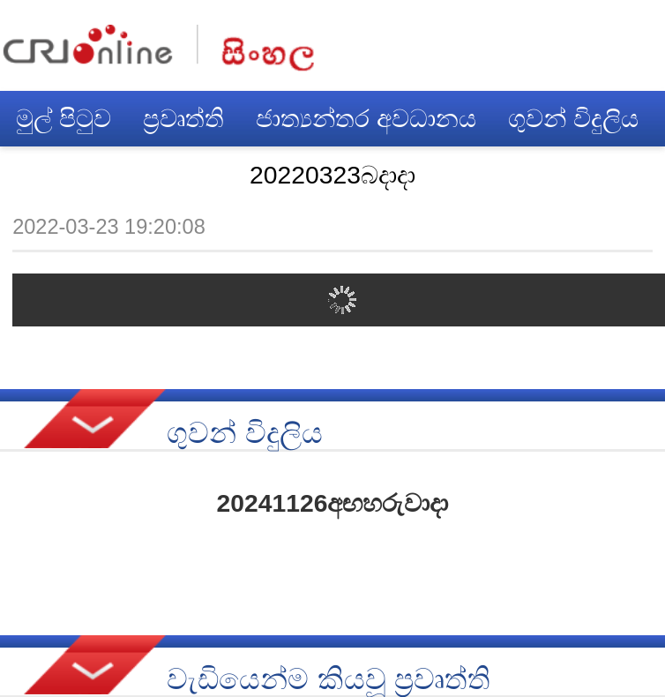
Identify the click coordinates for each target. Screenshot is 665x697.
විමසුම (375, 174)
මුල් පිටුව (63, 118)
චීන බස (266, 174)
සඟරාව (481, 174)
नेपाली (267, 48)
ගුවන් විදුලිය (573, 118)
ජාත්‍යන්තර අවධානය (366, 118)
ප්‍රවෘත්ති (183, 118)
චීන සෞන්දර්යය (104, 174)
